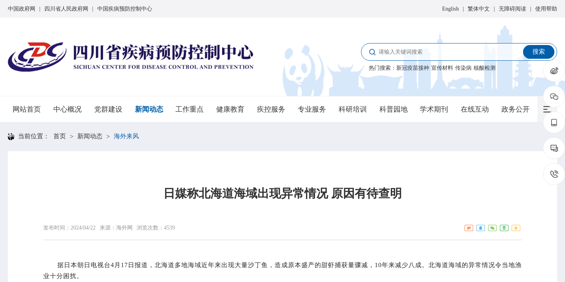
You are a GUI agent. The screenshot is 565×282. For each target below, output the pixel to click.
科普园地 (393, 109)
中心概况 (67, 109)
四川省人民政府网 (66, 9)
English (450, 9)
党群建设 (108, 109)
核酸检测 (485, 68)
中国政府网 (21, 9)
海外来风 (126, 136)
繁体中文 (479, 9)
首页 (59, 136)
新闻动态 (149, 109)
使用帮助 (546, 9)
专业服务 (312, 109)
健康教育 (230, 109)
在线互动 (475, 109)
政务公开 (515, 109)
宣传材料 (442, 68)
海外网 (124, 228)
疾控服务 (271, 109)
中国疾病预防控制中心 (124, 9)
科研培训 (353, 109)
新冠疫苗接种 (412, 68)
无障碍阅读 (512, 9)
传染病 (463, 68)
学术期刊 (434, 109)
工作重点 (189, 109)
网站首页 (27, 109)
